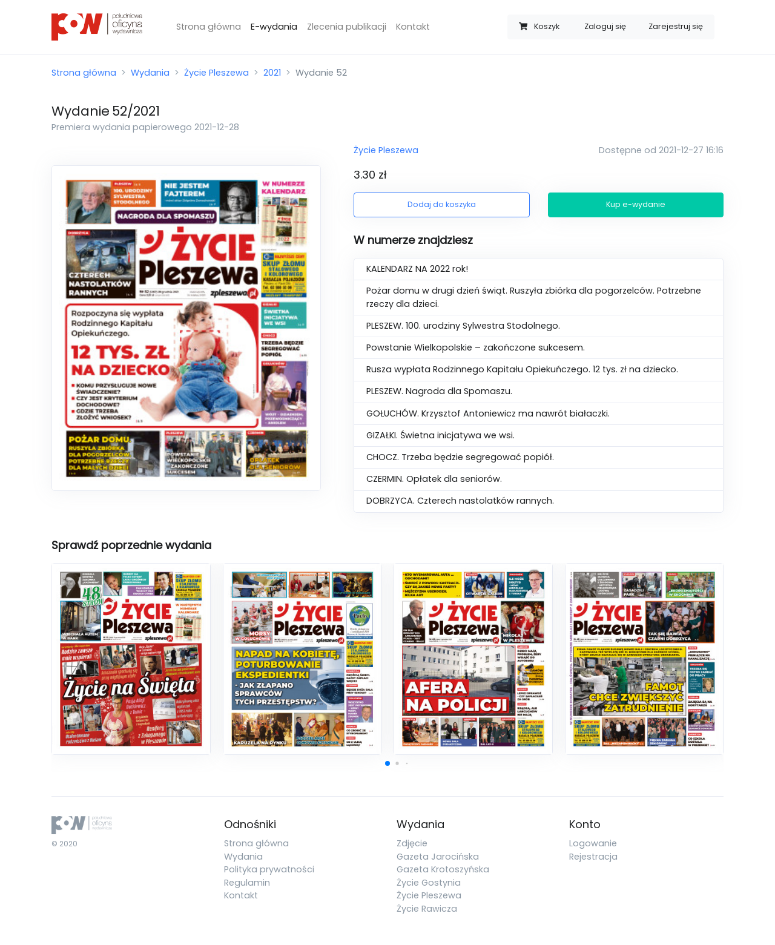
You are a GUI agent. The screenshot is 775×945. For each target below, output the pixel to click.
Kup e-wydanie (635, 204)
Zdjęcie (412, 843)
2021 (272, 73)
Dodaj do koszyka (441, 204)
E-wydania (274, 27)
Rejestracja (593, 857)
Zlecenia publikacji (346, 27)
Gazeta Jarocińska (438, 857)
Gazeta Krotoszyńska (443, 869)
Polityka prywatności (269, 869)
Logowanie (593, 843)
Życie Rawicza (427, 909)
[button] (387, 763)
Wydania (150, 73)
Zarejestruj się (675, 26)
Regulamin (247, 883)
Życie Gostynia (429, 883)
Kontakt (413, 27)
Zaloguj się (605, 26)
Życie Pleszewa (216, 73)
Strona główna (208, 27)
